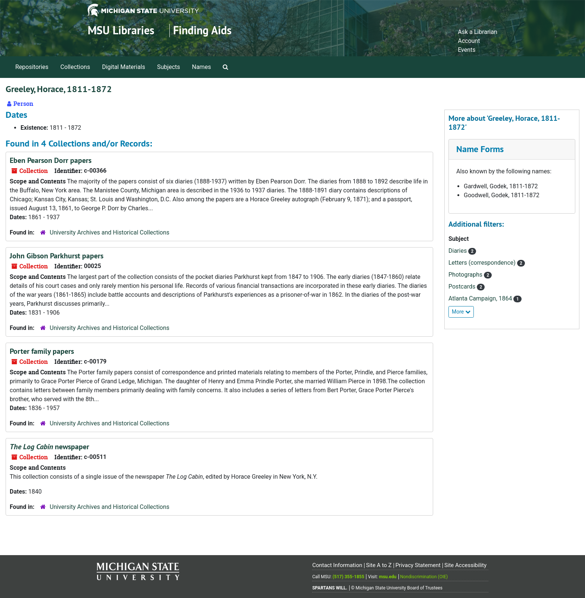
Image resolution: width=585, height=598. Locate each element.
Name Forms (480, 149)
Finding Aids (202, 30)
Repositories (32, 66)
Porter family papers (42, 351)
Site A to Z (379, 565)
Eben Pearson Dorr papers (50, 160)
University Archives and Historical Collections (109, 232)
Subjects (168, 66)
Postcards (462, 286)
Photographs (466, 274)
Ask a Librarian (477, 31)
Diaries (458, 250)
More (461, 312)
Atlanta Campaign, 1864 (480, 298)
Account (469, 40)
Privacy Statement (418, 565)
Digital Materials (123, 66)
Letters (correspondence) (482, 262)
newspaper (49, 446)
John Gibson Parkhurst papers (56, 256)
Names (201, 66)
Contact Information (337, 565)
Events (466, 49)
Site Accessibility (465, 565)
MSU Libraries (121, 30)
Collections (75, 66)
